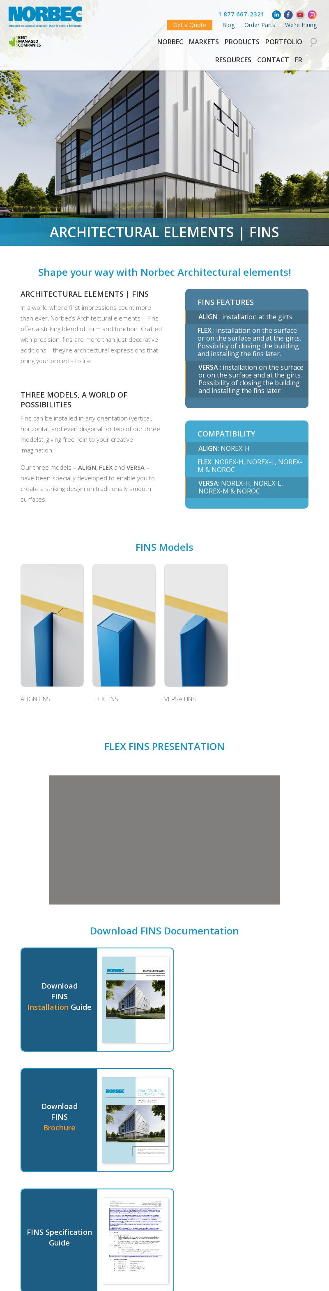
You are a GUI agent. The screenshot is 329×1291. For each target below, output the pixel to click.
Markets (204, 41)
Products (242, 41)
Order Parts (259, 25)
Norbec (170, 41)
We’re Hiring (301, 25)
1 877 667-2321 (241, 14)
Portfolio (283, 41)
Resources (233, 59)
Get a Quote (189, 25)
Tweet (162, 1278)
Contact (273, 59)
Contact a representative (117, 1228)
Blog (228, 25)
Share (188, 1276)
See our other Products (216, 1228)
